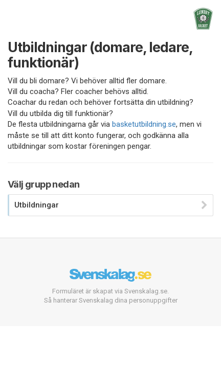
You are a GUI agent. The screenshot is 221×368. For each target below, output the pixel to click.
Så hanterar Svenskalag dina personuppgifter (111, 300)
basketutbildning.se (144, 124)
